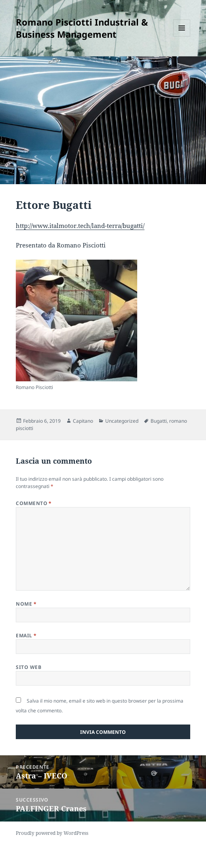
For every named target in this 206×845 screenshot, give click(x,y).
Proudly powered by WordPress (52, 833)
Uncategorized (121, 420)
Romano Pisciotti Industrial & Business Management (82, 28)
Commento (34, 503)
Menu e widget (182, 36)
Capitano (83, 420)
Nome (26, 603)
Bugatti (159, 420)
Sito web (28, 667)
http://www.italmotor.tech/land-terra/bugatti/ (80, 225)
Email (26, 635)
